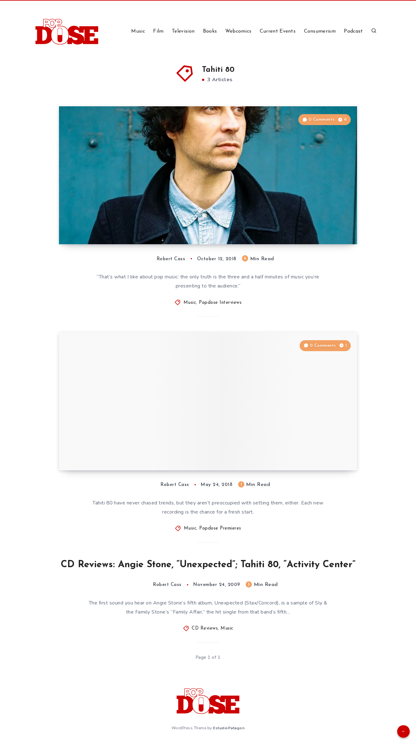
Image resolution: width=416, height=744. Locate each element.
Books (210, 31)
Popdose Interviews (220, 302)
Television (183, 31)
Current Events (278, 31)
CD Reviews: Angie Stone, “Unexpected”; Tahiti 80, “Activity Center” (208, 565)
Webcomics (238, 31)
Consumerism (320, 31)
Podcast (353, 31)
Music (138, 31)
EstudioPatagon (228, 728)
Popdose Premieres (220, 528)
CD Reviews (205, 628)
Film (158, 31)
